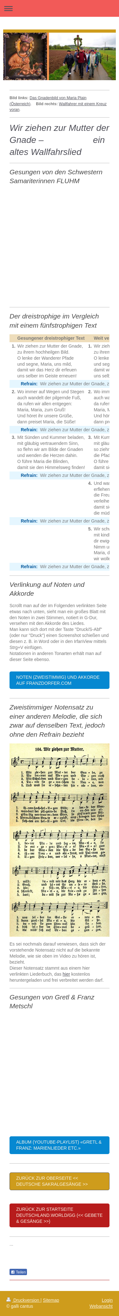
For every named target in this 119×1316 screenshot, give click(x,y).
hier (66, 974)
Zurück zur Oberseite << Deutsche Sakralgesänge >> (52, 1181)
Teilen (18, 1272)
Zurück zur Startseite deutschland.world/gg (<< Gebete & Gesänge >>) (59, 1215)
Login (107, 1300)
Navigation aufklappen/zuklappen (59, 8)
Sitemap (51, 1300)
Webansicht (101, 1306)
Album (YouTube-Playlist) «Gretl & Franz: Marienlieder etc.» (59, 1145)
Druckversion (23, 1300)
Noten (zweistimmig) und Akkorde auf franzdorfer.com (58, 680)
